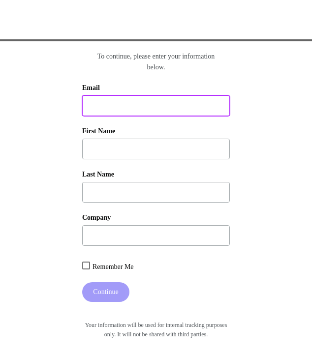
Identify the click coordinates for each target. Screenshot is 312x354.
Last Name (98, 174)
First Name (98, 131)
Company (96, 217)
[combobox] (86, 265)
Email (91, 87)
